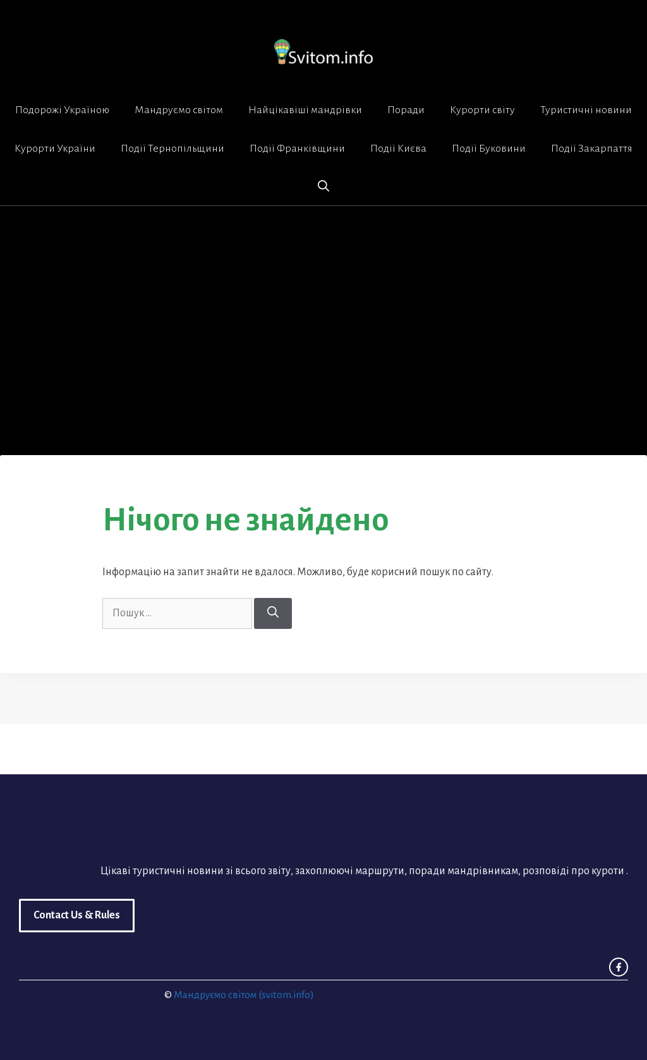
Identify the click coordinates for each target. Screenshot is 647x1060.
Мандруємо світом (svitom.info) (244, 994)
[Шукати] (273, 613)
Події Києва (398, 148)
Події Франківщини (297, 148)
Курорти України (55, 148)
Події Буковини (489, 148)
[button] (323, 186)
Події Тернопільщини (172, 148)
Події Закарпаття (591, 148)
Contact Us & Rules (76, 915)
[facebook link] (618, 967)
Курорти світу (482, 110)
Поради (406, 110)
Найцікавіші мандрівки (305, 110)
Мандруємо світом (179, 110)
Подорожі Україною (62, 110)
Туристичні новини (586, 110)
